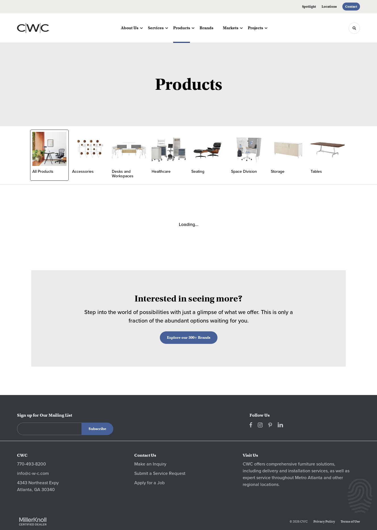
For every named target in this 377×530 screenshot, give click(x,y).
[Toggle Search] (354, 28)
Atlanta (315, 478)
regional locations (260, 484)
